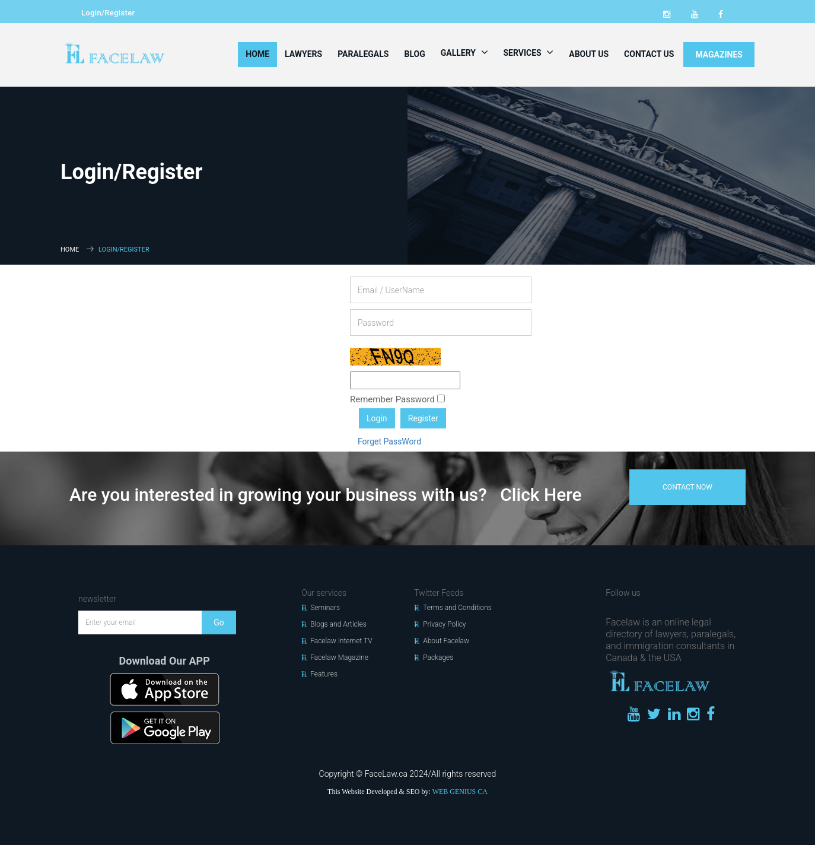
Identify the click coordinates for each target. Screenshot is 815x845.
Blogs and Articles (338, 624)
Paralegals (363, 54)
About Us (589, 54)
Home (257, 54)
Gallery (464, 52)
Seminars (325, 607)
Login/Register (108, 12)
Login (377, 418)
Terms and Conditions (457, 607)
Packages (438, 657)
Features (324, 674)
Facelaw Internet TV (341, 641)
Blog (414, 54)
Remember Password (397, 399)
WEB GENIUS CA (460, 791)
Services (529, 52)
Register (423, 418)
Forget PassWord (389, 441)
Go (219, 622)
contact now (687, 487)
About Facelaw (446, 641)
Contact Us (649, 54)
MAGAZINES (719, 54)
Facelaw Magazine (339, 657)
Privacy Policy (444, 624)
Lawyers (303, 54)
